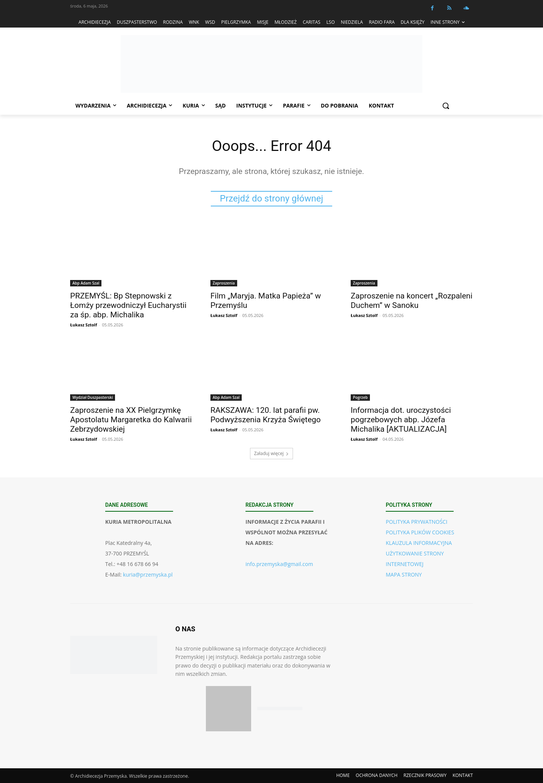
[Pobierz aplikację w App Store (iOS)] (228, 708)
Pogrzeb (360, 397)
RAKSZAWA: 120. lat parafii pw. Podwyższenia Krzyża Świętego (265, 415)
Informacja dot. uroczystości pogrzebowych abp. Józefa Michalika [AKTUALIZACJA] (401, 420)
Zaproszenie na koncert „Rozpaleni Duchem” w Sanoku (411, 301)
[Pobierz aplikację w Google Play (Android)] (279, 709)
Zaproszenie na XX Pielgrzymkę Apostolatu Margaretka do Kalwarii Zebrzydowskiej (131, 420)
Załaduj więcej (271, 454)
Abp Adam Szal (85, 283)
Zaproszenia (224, 283)
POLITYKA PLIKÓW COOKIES (420, 532)
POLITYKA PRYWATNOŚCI (416, 522)
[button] (446, 106)
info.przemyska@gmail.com (279, 564)
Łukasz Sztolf (83, 325)
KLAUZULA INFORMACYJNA (419, 543)
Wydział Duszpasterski (92, 397)
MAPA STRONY (404, 574)
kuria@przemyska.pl (148, 574)
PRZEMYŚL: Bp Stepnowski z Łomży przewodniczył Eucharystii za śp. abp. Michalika (128, 306)
